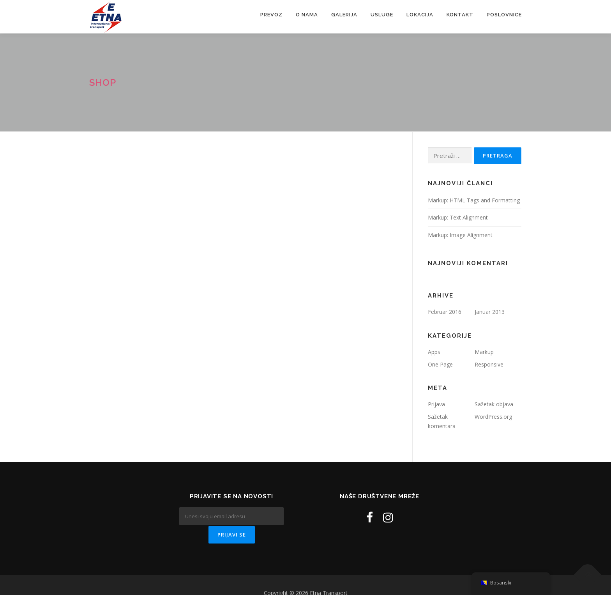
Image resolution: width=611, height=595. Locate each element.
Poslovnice (504, 15)
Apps (434, 352)
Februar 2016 (444, 311)
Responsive (489, 364)
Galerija (344, 15)
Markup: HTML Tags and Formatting (474, 200)
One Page (440, 364)
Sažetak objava (494, 404)
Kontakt (460, 15)
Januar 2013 (490, 311)
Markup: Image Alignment (460, 235)
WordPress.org (493, 416)
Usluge (382, 15)
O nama (307, 15)
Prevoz (271, 15)
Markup (484, 352)
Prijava (436, 404)
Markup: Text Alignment (458, 217)
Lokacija (419, 15)
